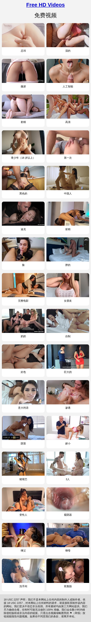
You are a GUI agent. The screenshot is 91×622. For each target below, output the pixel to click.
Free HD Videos (45, 5)
